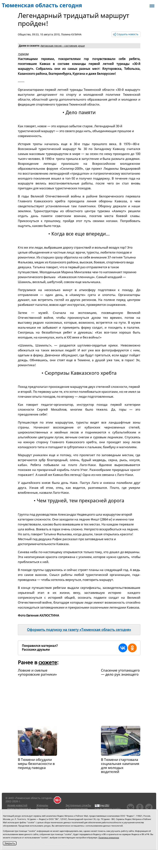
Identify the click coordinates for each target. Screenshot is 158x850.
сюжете (47, 662)
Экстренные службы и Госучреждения (78, 807)
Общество (24, 34)
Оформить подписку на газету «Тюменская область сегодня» (79, 629)
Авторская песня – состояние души (62, 45)
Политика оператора (108, 837)
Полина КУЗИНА (71, 34)
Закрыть (9, 843)
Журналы (42, 805)
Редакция (42, 808)
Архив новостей (17, 805)
